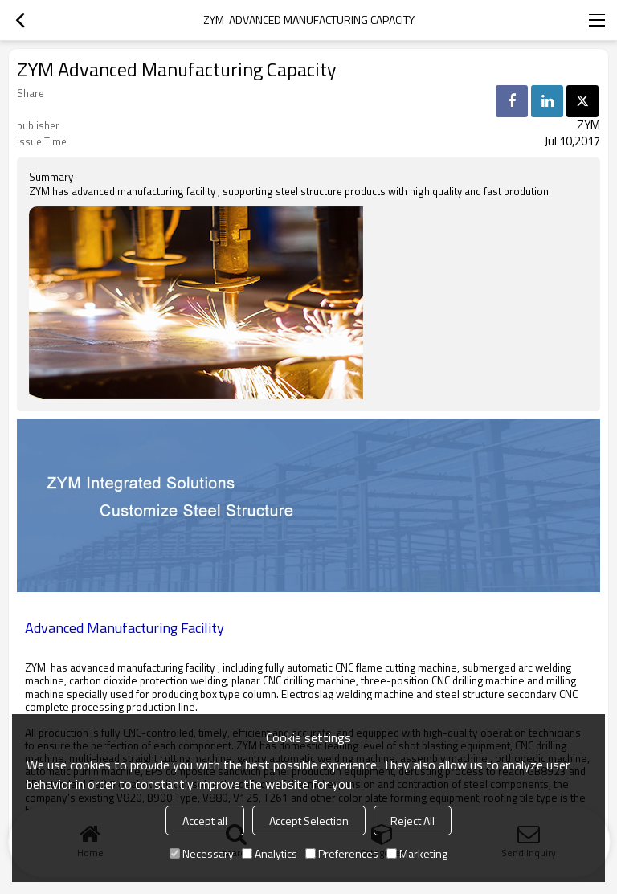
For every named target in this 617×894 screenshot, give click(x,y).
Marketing (416, 853)
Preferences (341, 853)
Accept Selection (309, 820)
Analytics (269, 853)
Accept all (204, 820)
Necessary (202, 853)
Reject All (412, 820)
